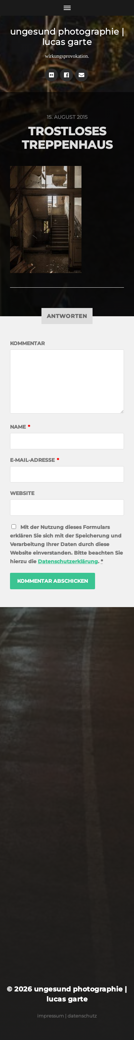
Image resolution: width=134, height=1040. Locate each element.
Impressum (50, 1016)
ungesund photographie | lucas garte (67, 36)
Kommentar (27, 343)
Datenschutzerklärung (68, 561)
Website (22, 493)
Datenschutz (82, 1016)
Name (20, 427)
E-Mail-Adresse (34, 460)
